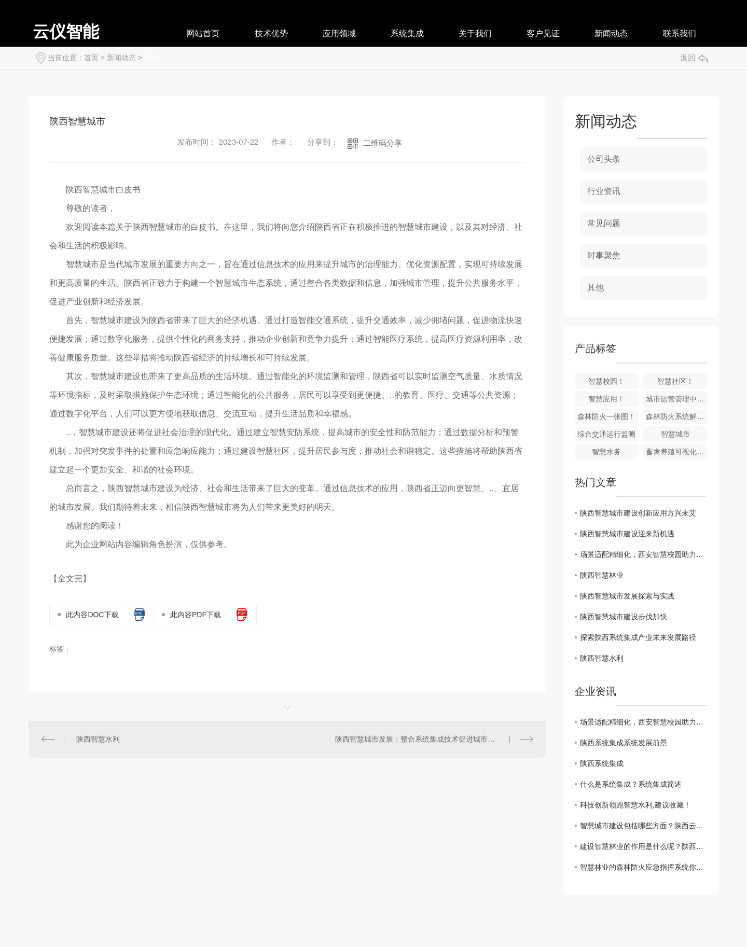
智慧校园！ (606, 381)
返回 (694, 57)
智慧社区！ (675, 381)
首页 (91, 57)
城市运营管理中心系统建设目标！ (676, 399)
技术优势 (271, 33)
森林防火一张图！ (606, 416)
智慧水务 (606, 452)
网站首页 (202, 33)
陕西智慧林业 (602, 575)
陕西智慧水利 (98, 739)
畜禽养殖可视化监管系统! (676, 452)
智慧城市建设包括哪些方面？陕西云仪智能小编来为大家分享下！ (643, 825)
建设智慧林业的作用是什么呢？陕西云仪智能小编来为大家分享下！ (643, 846)
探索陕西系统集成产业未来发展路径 (638, 637)
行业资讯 (603, 191)
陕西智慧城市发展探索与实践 (627, 596)
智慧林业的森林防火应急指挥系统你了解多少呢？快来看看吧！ (643, 867)
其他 (151, 57)
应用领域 (339, 33)
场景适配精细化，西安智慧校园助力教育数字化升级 (643, 554)
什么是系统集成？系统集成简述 (631, 784)
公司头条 (603, 159)
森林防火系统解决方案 (676, 416)
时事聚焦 (603, 255)
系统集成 (407, 33)
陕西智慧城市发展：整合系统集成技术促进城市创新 (418, 739)
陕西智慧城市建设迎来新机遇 (627, 534)
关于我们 (475, 33)
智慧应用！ (606, 399)
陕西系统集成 (602, 763)
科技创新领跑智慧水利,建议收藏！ (635, 805)
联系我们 (679, 33)
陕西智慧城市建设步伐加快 (623, 616)
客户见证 (543, 33)
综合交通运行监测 (606, 434)
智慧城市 (675, 434)
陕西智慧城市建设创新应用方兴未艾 (638, 513)
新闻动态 (611, 33)
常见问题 (603, 223)
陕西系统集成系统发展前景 (623, 743)
